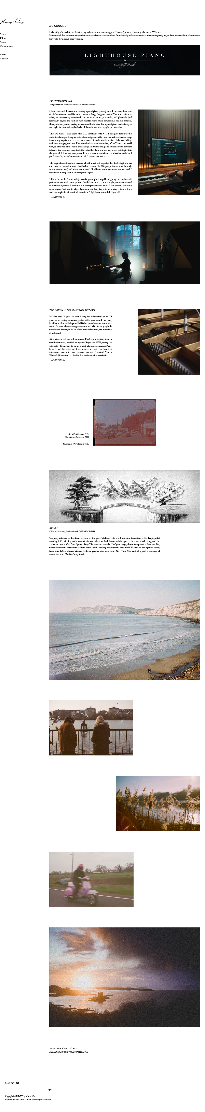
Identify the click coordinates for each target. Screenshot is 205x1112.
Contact (9, 59)
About (8, 55)
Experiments (11, 46)
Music (8, 34)
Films (8, 38)
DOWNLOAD (58, 360)
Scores (8, 42)
